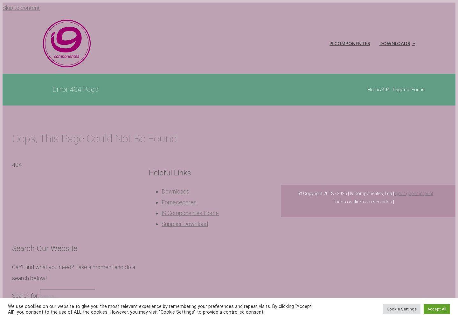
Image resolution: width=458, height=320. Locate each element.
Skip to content (21, 7)
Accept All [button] (436, 309)
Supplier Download (185, 224)
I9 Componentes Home (190, 213)
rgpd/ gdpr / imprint (413, 193)
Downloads (175, 191)
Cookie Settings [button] (402, 309)
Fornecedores (179, 202)
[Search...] (67, 296)
